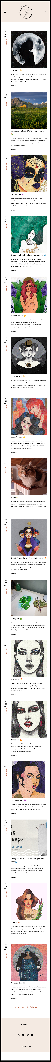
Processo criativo (6, 470)
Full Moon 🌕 (16, 70)
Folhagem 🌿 (16, 618)
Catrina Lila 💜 (17, 194)
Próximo (32, 1007)
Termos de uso (26, 1046)
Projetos (6, 830)
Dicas (6, 104)
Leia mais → (14, 86)
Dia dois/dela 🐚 (18, 983)
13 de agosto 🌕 (18, 376)
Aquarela (6, 42)
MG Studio (26, 1057)
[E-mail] (32, 1035)
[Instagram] (19, 1035)
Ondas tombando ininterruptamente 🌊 (28, 255)
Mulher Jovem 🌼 (18, 315)
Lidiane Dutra (14, 1055)
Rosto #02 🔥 (17, 679)
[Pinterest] (23, 1035)
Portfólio (6, 348)
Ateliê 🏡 (15, 497)
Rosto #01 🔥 (16, 739)
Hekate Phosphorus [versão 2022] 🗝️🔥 (29, 558)
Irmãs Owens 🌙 (18, 437)
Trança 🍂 (15, 922)
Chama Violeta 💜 (18, 800)
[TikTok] (28, 1035)
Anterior (19, 1007)
